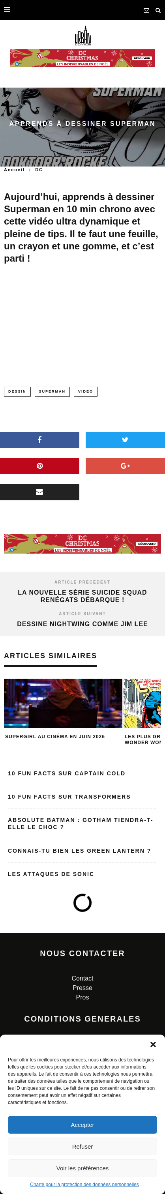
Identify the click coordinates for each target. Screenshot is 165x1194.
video (85, 391)
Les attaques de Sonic (51, 874)
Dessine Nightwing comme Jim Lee (82, 624)
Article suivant (82, 614)
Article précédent (82, 582)
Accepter (82, 1124)
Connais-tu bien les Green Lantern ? (79, 851)
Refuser (82, 1146)
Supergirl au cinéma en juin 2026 (55, 736)
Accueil (14, 169)
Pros (82, 997)
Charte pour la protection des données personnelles (84, 1184)
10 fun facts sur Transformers (69, 797)
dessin (17, 391)
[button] (153, 1044)
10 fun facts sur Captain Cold (67, 773)
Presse (82, 987)
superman (52, 391)
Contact (82, 978)
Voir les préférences (82, 1168)
